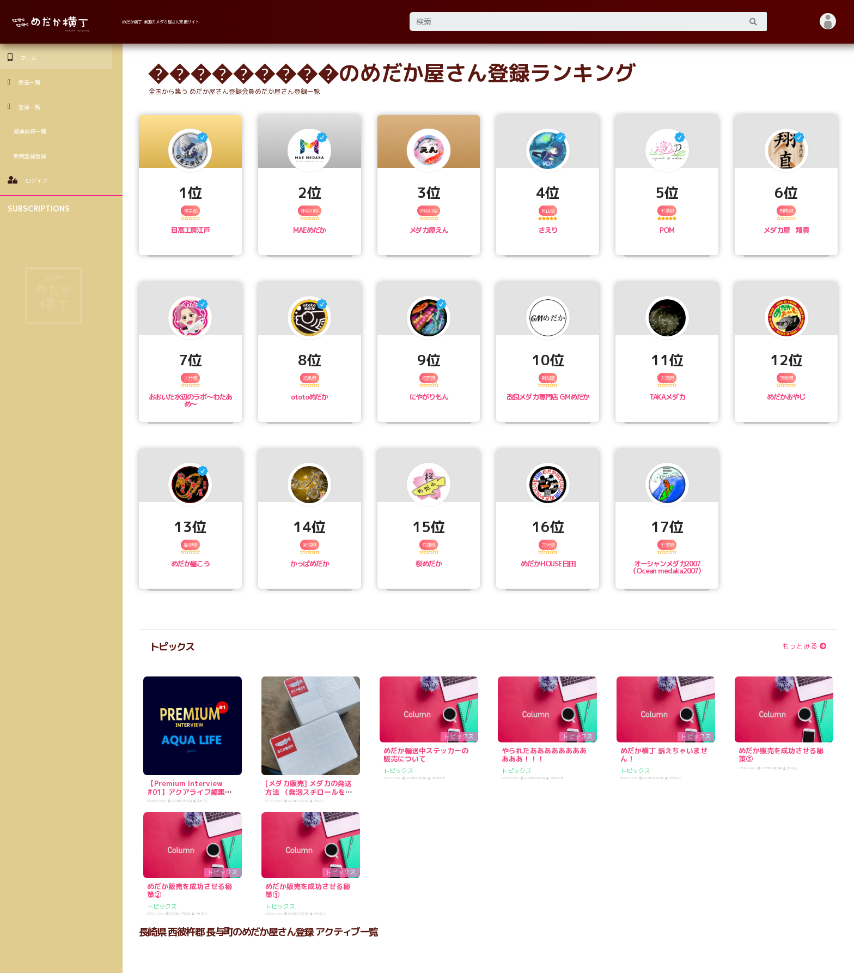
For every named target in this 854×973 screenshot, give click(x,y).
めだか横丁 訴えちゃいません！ (663, 755)
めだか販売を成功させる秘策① (307, 890)
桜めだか (428, 564)
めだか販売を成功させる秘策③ (781, 755)
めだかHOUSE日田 (548, 564)
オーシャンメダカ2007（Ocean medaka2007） (667, 567)
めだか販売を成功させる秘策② (189, 890)
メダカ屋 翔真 (786, 230)
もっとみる (804, 646)
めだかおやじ (786, 397)
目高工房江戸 (190, 230)
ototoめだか (309, 397)
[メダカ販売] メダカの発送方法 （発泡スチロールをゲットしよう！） (308, 791)
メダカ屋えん (429, 230)
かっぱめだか (309, 564)
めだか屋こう (190, 564)
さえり (548, 230)
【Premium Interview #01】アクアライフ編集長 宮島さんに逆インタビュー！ (193, 796)
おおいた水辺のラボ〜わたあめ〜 (191, 400)
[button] (828, 22)
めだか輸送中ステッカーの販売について (425, 755)
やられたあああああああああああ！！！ (544, 755)
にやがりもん (429, 397)
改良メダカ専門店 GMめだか (548, 397)
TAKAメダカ (667, 397)
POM (667, 230)
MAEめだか (309, 230)
